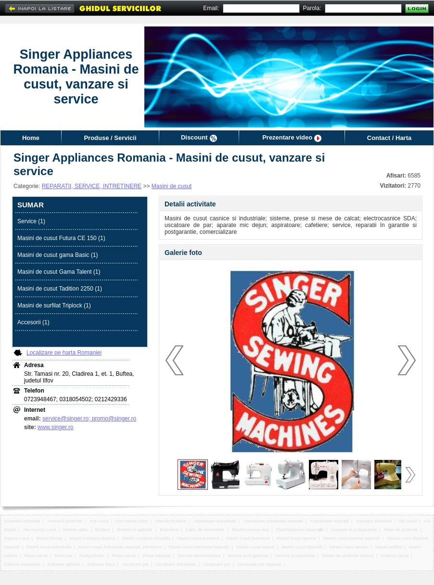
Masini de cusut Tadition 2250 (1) (59, 288)
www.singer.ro (56, 427)
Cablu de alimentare (205, 529)
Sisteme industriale (22, 564)
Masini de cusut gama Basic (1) (57, 255)
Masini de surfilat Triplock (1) (54, 305)
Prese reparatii (156, 555)
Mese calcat (36, 555)
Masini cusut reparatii (301, 547)
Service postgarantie (295, 555)
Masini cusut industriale (49, 547)
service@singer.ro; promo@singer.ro (89, 418)
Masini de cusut (171, 186)
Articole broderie (171, 521)
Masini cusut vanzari (349, 547)
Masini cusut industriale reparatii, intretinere (120, 547)
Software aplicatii (63, 564)
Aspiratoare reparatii (329, 521)
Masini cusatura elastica (92, 538)
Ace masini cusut (131, 521)
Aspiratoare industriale (215, 521)
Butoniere (169, 529)
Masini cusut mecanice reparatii (199, 547)
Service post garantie (248, 555)
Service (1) (31, 221)
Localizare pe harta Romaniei (64, 352)
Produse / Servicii (110, 137)
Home (30, 137)
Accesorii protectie (65, 521)
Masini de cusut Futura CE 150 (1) (61, 238)
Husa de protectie (401, 529)
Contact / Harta (389, 137)
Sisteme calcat (395, 555)
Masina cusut (16, 538)
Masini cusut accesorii (198, 538)
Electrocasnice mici (250, 529)
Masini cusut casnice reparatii (351, 538)
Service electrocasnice (199, 555)
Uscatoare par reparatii (259, 564)
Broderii (102, 529)
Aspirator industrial (374, 521)
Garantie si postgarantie (354, 529)
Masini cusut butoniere (247, 538)
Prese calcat (124, 555)
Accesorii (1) (33, 322)
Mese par (63, 555)
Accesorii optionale (22, 521)
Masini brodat (49, 538)
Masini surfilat (388, 547)
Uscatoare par (135, 564)
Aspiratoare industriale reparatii (273, 521)
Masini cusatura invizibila (146, 538)
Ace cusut (99, 521)
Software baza (101, 564)
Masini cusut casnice (297, 538)
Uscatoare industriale (175, 564)
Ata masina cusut (39, 529)
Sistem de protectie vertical (348, 555)
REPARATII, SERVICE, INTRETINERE (91, 186)
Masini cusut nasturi (255, 547)
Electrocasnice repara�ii (300, 529)
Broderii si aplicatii (135, 529)
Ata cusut (408, 521)
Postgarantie (92, 555)
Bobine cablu (75, 529)
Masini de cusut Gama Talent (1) (59, 271)
